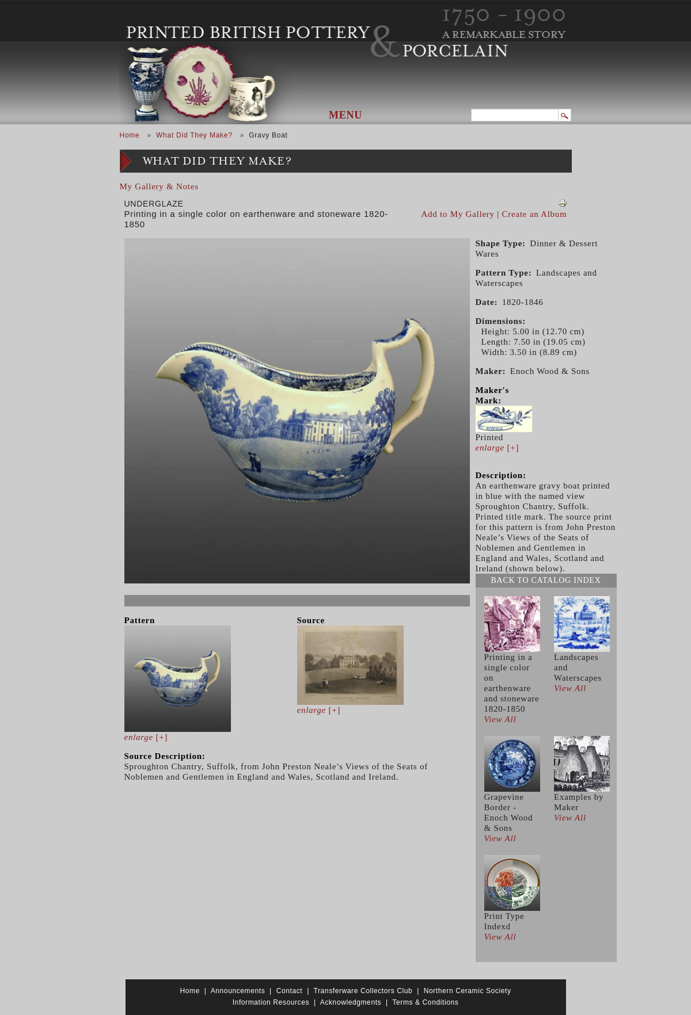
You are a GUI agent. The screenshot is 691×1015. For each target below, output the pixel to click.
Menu (345, 115)
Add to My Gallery (458, 214)
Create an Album (534, 214)
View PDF (562, 203)
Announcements (238, 991)
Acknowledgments (350, 1002)
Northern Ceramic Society (467, 991)
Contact (289, 991)
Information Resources (271, 1002)
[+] (146, 737)
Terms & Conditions (425, 1002)
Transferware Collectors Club (363, 991)
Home (130, 135)
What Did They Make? (194, 135)
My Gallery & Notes (159, 186)
